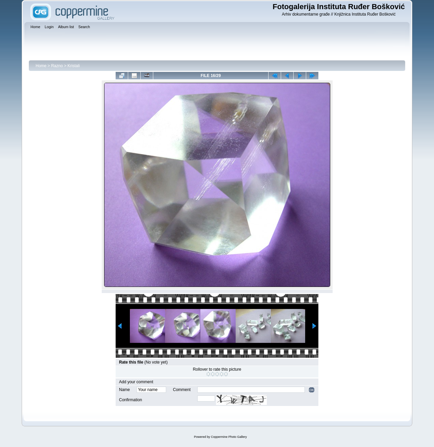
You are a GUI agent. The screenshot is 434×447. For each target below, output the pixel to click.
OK (311, 390)
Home (41, 65)
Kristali (73, 65)
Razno (57, 65)
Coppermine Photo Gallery (229, 437)
